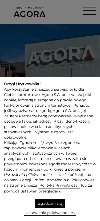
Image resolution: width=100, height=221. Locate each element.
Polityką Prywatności (59, 185)
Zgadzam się (50, 203)
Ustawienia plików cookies (50, 212)
